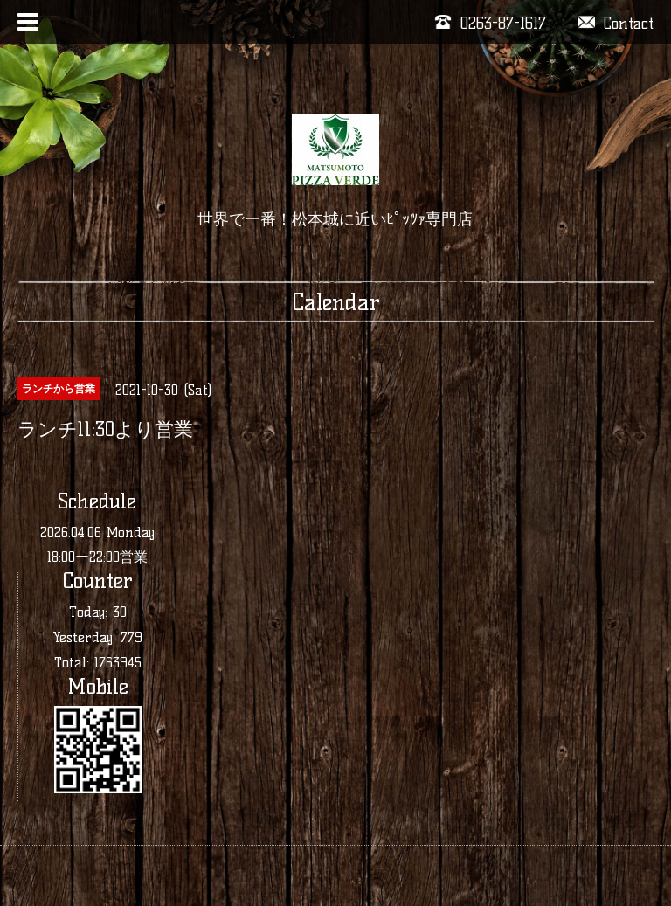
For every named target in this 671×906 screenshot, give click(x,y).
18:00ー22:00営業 (97, 557)
